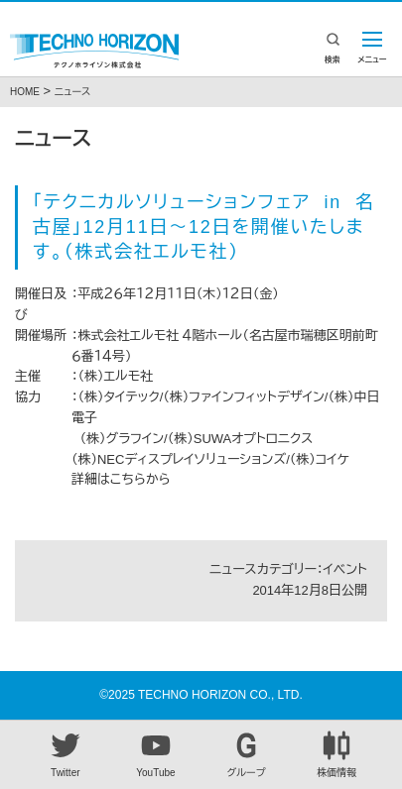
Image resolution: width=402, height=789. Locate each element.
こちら (128, 479)
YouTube (156, 754)
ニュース (73, 91)
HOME (25, 91)
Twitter (65, 754)
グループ (246, 754)
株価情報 (336, 754)
